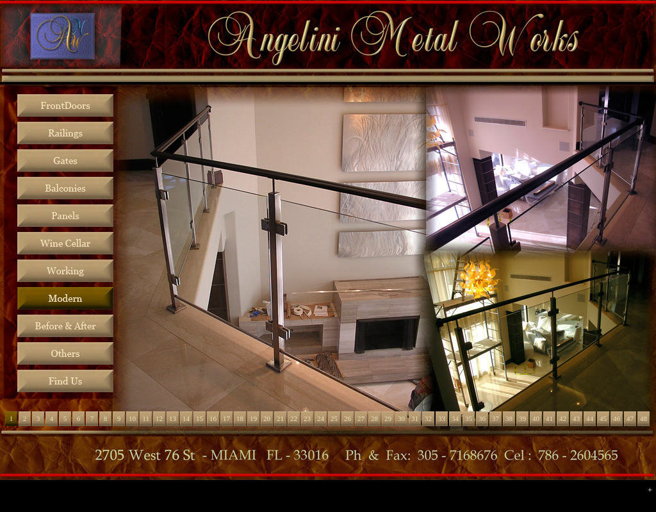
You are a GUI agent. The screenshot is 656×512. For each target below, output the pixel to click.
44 (589, 418)
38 (508, 418)
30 (401, 418)
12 (159, 418)
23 (307, 418)
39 (522, 418)
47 (630, 418)
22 (293, 418)
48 (643, 418)
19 (253, 418)
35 (468, 418)
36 (482, 418)
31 (414, 418)
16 (213, 418)
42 (562, 418)
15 (199, 418)
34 (455, 418)
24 (320, 418)
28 (374, 418)
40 (535, 418)
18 (239, 418)
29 (387, 418)
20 (266, 418)
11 (145, 418)
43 (576, 418)
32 (428, 418)
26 (347, 418)
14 (186, 418)
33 (441, 418)
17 (226, 418)
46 (616, 418)
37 (495, 418)
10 (132, 418)
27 (361, 418)
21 (280, 418)
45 (603, 418)
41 (549, 418)
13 (172, 418)
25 (334, 418)
